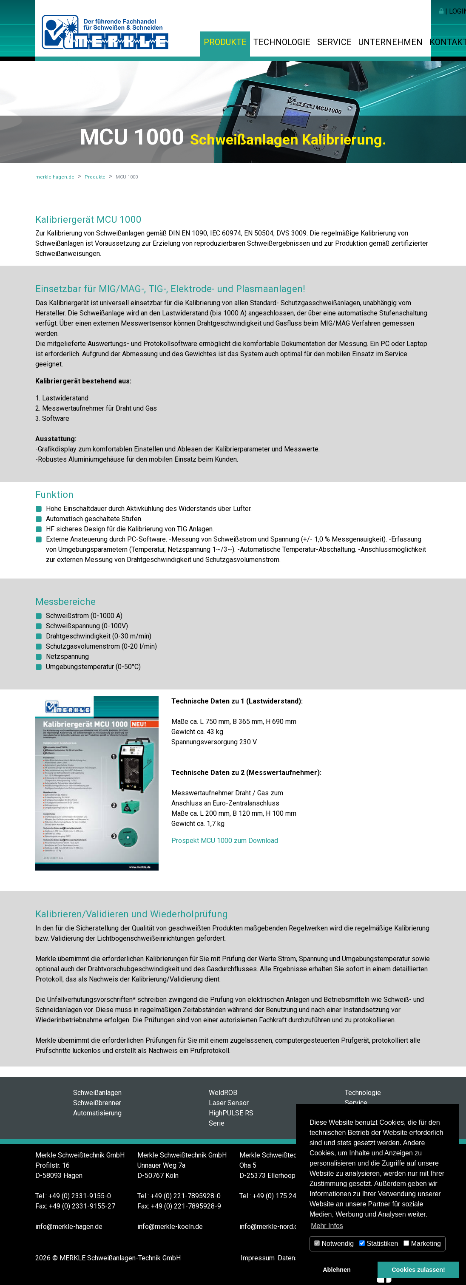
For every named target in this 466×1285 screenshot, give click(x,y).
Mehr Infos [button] (327, 1225)
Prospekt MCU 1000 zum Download (224, 841)
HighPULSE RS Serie (231, 1118)
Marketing (422, 1243)
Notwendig (334, 1243)
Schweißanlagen (97, 1093)
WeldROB (223, 1093)
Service (334, 42)
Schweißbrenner (97, 1103)
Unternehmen (390, 42)
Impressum (258, 1258)
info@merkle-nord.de (270, 1227)
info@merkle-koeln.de (170, 1227)
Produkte (225, 42)
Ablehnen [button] (337, 1269)
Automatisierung (97, 1113)
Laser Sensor (229, 1103)
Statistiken (378, 1243)
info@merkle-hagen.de (68, 1227)
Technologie (281, 42)
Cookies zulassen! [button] (418, 1269)
